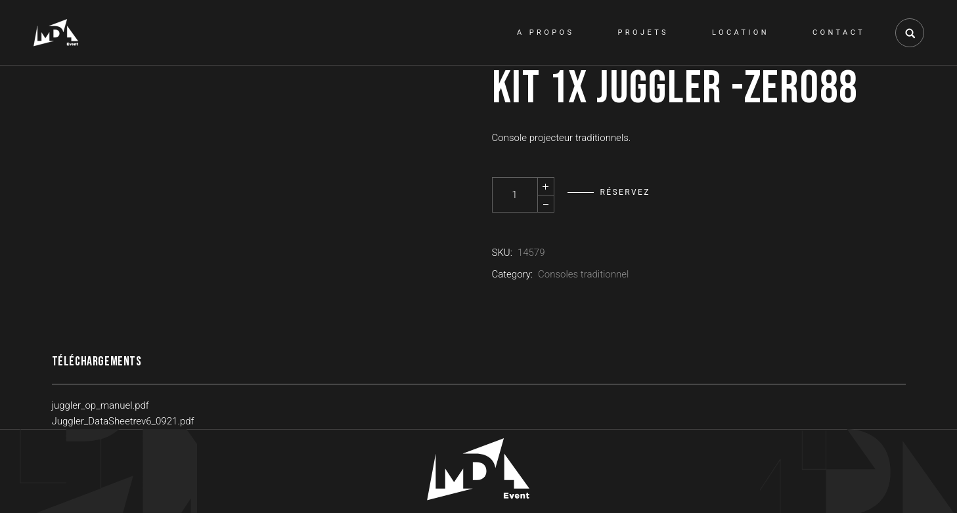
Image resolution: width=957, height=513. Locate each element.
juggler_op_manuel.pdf (100, 405)
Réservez (625, 192)
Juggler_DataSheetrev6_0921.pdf (123, 421)
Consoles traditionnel (583, 274)
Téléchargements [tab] (97, 361)
